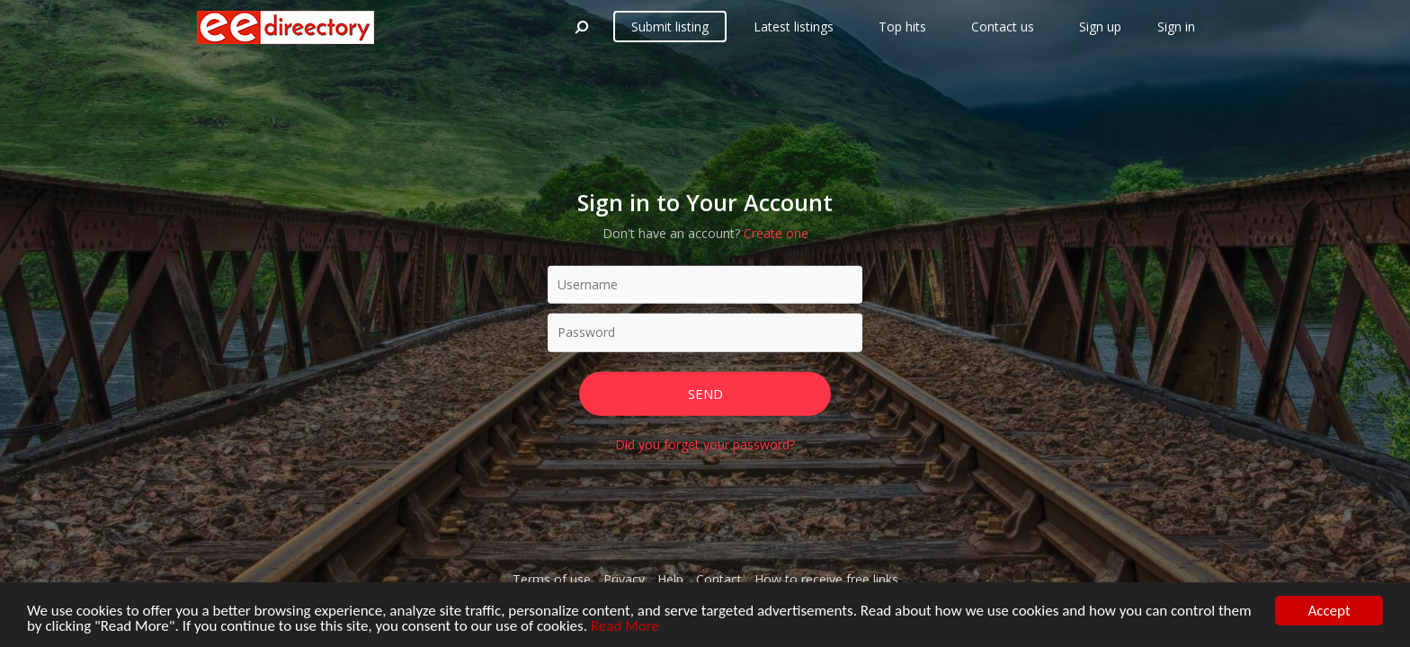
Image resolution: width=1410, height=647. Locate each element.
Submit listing (670, 26)
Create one (776, 232)
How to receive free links (826, 579)
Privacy (624, 579)
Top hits (902, 26)
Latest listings (794, 26)
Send (705, 393)
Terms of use (552, 579)
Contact (719, 579)
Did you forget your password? (705, 444)
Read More (625, 626)
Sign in (1176, 26)
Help (670, 579)
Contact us (1002, 26)
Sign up (1100, 26)
